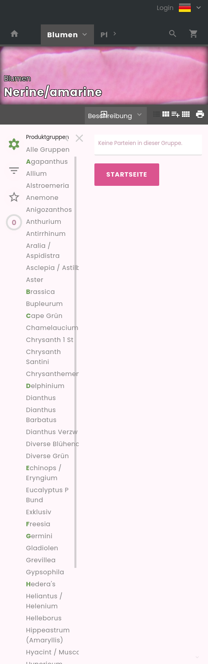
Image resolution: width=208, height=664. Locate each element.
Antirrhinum (46, 233)
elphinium (45, 385)
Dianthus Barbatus (41, 415)
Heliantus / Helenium (44, 601)
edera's (41, 584)
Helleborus (44, 618)
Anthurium (43, 221)
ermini (39, 536)
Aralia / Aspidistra (43, 250)
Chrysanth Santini (43, 356)
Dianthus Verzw (52, 432)
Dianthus (41, 397)
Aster (34, 279)
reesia (38, 524)
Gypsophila (45, 572)
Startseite (126, 174)
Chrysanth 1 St (50, 339)
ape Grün (44, 315)
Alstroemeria (47, 185)
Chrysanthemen (53, 373)
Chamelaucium (52, 327)
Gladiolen (42, 548)
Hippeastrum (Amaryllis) (48, 635)
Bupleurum (44, 303)
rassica (40, 291)
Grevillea (41, 560)
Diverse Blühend (53, 444)
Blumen (62, 35)
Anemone (42, 197)
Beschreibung (110, 116)
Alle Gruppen (48, 149)
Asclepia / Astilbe (55, 267)
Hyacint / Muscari (55, 652)
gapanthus (47, 161)
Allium (36, 173)
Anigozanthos (49, 209)
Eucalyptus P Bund (47, 495)
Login (165, 7)
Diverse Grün (47, 456)
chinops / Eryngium (44, 473)
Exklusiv (39, 512)
